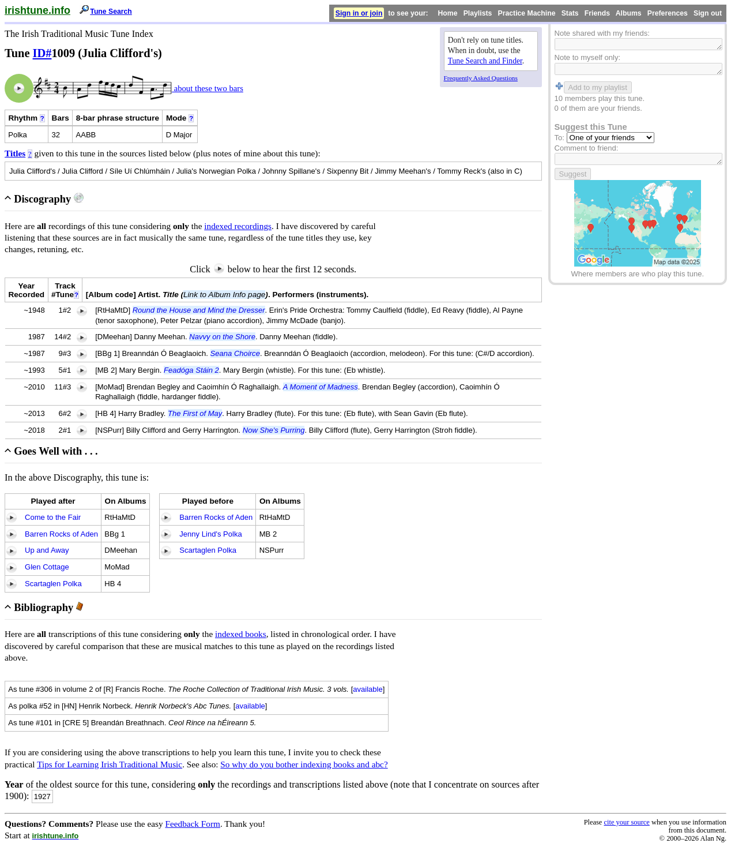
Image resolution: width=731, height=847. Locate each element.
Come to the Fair (53, 517)
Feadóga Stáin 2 (191, 370)
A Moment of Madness (320, 387)
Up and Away (47, 550)
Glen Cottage (47, 567)
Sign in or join (359, 13)
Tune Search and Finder (485, 61)
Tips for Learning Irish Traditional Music (109, 764)
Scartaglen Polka (53, 583)
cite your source (626, 822)
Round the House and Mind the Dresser (199, 310)
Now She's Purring (274, 430)
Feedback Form (192, 824)
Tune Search (111, 12)
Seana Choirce (235, 353)
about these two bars (207, 88)
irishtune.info (37, 10)
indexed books (240, 634)
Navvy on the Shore (222, 336)
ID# (42, 53)
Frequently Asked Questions (481, 77)
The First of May (195, 413)
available (368, 689)
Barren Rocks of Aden (61, 534)
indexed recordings (238, 226)
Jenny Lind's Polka (210, 534)
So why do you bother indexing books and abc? (303, 764)
